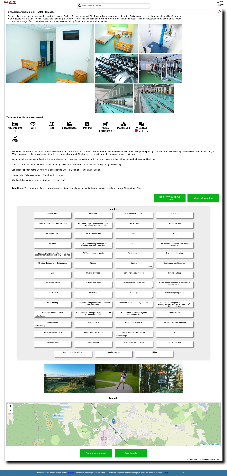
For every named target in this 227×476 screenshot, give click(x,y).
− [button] (10, 411)
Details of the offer (96, 453)
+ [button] (10, 406)
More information (203, 198)
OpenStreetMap (214, 445)
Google (71, 473)
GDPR (165, 473)
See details (131, 453)
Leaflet (203, 445)
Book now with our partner (169, 198)
